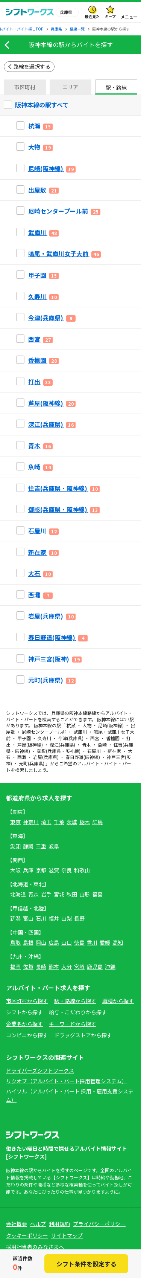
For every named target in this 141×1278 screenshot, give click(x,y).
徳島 (79, 942)
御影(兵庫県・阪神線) (58, 751)
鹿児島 (95, 966)
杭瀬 (71, 725)
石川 (41, 918)
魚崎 (102, 744)
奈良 (66, 870)
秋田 (72, 894)
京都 (41, 870)
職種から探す (118, 1001)
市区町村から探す (27, 1001)
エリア (70, 87)
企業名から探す (24, 1024)
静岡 (28, 846)
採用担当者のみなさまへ (35, 1247)
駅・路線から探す (75, 1001)
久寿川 (44, 738)
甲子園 (24, 738)
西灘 (21, 757)
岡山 (41, 942)
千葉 (59, 822)
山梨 (66, 918)
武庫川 (80, 731)
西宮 (94, 738)
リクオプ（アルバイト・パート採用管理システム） (66, 1081)
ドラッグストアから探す (83, 1035)
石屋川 (94, 751)
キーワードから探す (72, 1024)
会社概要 (16, 1224)
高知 (117, 942)
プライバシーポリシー (99, 1224)
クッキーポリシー (27, 1235)
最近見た (92, 16)
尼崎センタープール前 (44, 731)
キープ (110, 16)
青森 (33, 894)
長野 (79, 918)
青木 (86, 744)
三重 (41, 846)
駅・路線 (116, 87)
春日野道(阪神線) (82, 757)
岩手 (46, 894)
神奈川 (31, 822)
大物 (86, 725)
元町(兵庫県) (31, 763)
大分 (66, 966)
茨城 (72, 822)
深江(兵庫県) (62, 744)
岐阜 (54, 846)
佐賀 (28, 966)
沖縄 (110, 966)
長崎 (41, 966)
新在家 (114, 751)
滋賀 (54, 870)
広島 (54, 942)
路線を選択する (32, 66)
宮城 (59, 894)
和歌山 (82, 870)
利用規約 (59, 1224)
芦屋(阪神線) (30, 744)
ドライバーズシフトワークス (40, 1070)
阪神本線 (78, 713)
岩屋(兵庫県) (46, 757)
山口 (66, 942)
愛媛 (105, 942)
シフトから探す (24, 1012)
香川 (92, 942)
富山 (28, 918)
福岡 (15, 966)
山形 (84, 894)
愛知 (15, 846)
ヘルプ (38, 1224)
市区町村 (24, 87)
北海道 (18, 894)
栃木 (84, 822)
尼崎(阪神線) (111, 725)
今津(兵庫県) (70, 738)
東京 (15, 822)
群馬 (97, 822)
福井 (54, 918)
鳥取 (15, 942)
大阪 (15, 870)
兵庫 (28, 870)
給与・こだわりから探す (78, 1012)
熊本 (54, 966)
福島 (97, 894)
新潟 (15, 918)
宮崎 (79, 966)
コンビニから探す (27, 1035)
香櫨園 (113, 738)
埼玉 (46, 822)
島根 (28, 942)
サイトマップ (67, 1235)
